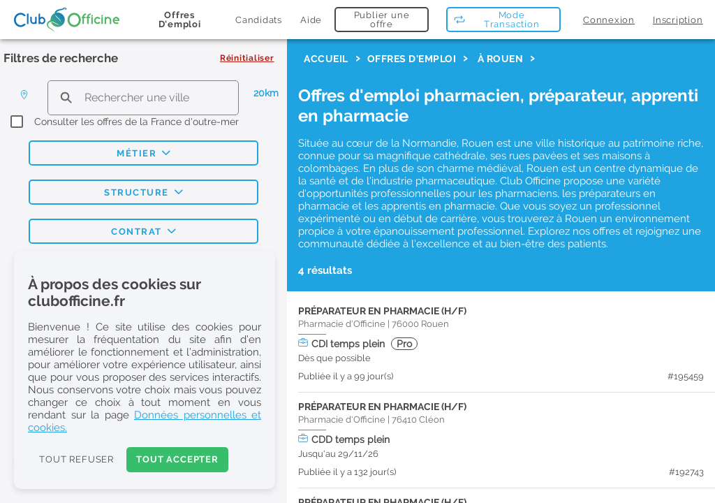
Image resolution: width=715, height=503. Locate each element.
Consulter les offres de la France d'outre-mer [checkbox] (136, 121)
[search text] (143, 97)
